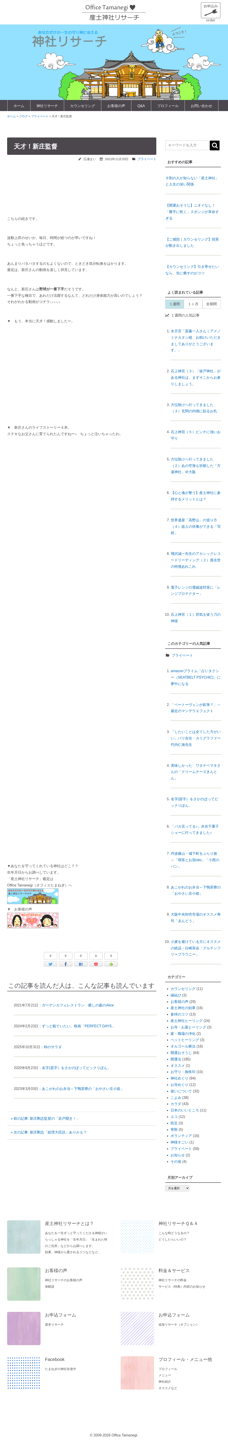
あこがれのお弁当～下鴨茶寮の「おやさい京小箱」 (83, 1089)
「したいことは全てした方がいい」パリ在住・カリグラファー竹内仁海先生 (196, 738)
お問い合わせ (201, 106)
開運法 (176, 1059)
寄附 (174, 1129)
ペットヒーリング (185, 1040)
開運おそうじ (181, 1053)
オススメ (178, 1066)
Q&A (141, 106)
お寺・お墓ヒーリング (188, 1027)
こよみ (176, 1097)
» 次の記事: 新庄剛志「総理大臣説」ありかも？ (49, 1132)
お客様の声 (116, 106)
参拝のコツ (179, 1014)
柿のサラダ (53, 1047)
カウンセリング (82, 106)
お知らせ (178, 1155)
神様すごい (179, 1142)
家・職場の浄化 (183, 1034)
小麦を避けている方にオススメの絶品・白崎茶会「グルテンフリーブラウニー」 (196, 948)
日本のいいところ (185, 1110)
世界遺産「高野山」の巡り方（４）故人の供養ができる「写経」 (196, 526)
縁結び (176, 995)
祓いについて (181, 1091)
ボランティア (181, 1136)
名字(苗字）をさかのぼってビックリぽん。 (76, 1068)
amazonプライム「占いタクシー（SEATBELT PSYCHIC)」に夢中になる (196, 677)
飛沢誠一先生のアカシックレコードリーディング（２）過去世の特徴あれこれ (196, 560)
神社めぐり (179, 1078)
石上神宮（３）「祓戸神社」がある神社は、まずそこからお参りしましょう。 (196, 377)
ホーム (19, 106)
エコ (174, 1117)
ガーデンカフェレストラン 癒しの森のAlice (78, 1005)
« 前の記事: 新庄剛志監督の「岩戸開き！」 (45, 1118)
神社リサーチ (47, 106)
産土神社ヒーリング (187, 1021)
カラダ (176, 1104)
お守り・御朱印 (183, 1072)
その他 (176, 1161)
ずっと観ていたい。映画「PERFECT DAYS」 (78, 1026)
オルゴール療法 (183, 1046)
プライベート (147, 159)
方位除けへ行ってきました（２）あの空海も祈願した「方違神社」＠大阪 (196, 465)
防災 (174, 1123)
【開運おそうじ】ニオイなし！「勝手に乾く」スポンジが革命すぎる (192, 211)
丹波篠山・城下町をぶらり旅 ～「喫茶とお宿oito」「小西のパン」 (196, 860)
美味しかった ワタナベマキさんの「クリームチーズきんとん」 (196, 772)
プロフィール (168, 106)
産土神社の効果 (183, 1008)
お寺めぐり (179, 1085)
